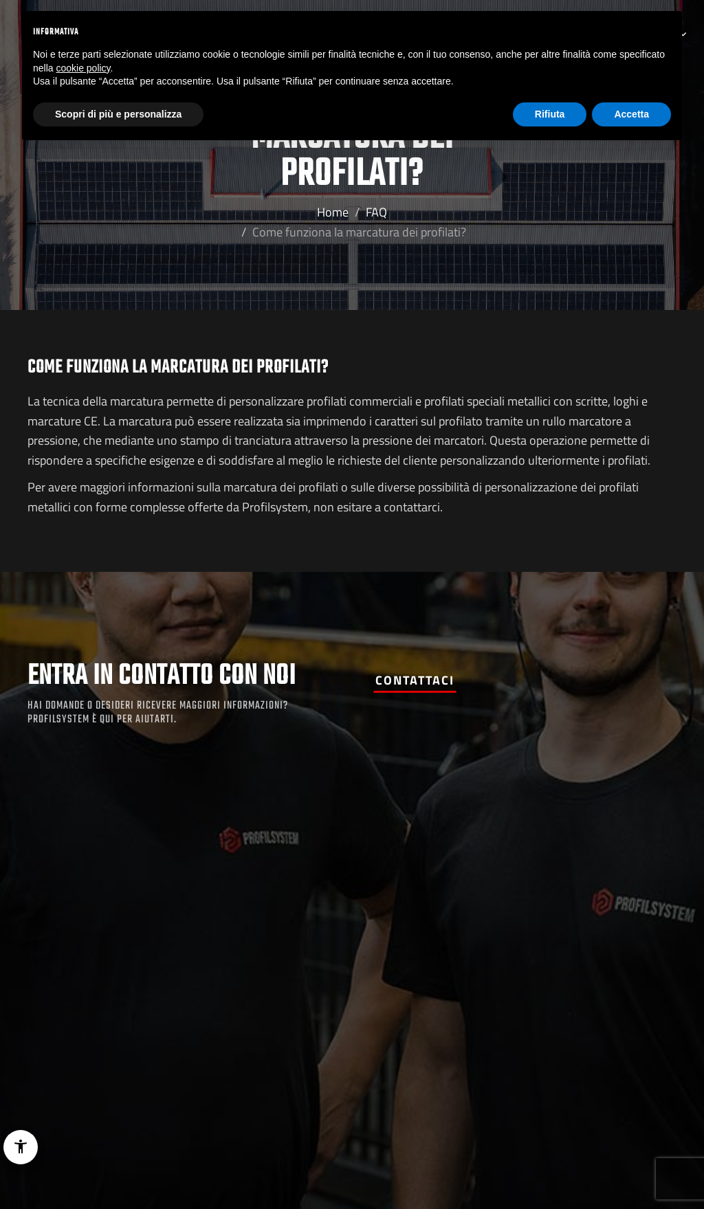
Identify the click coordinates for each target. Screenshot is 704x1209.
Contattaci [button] (414, 680)
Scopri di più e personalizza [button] (118, 114)
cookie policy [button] (83, 68)
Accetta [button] (631, 114)
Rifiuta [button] (550, 114)
